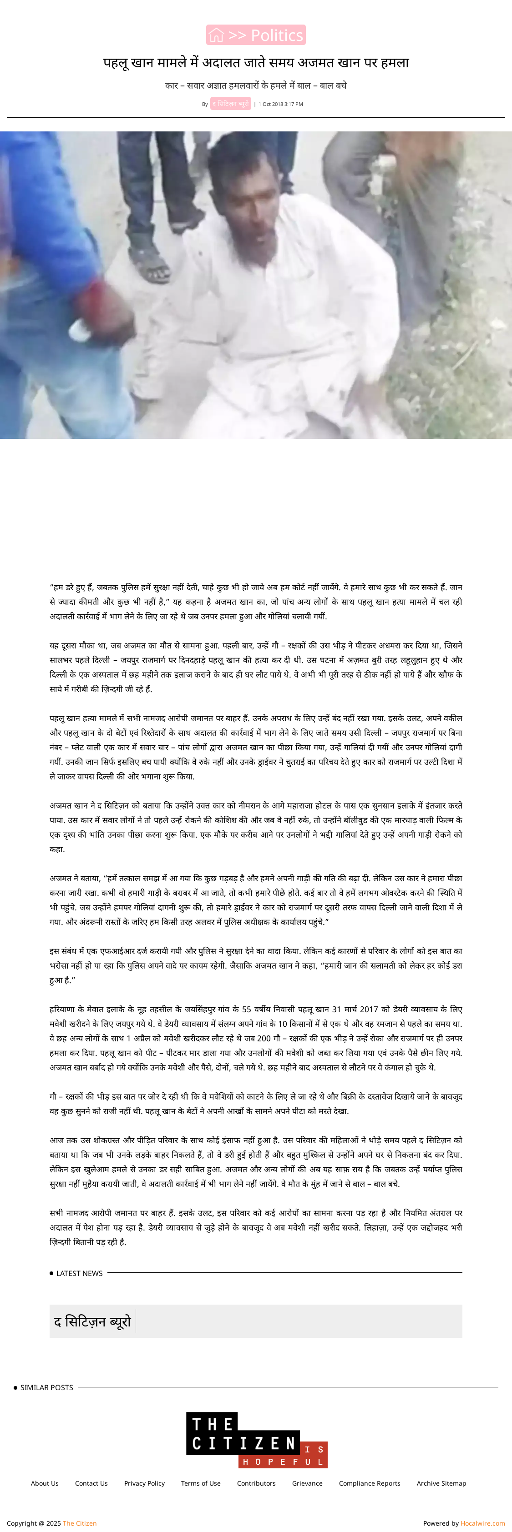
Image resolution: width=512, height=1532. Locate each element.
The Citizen (80, 1523)
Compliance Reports (369, 1483)
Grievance (307, 1483)
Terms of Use (201, 1483)
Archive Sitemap (441, 1483)
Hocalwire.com (483, 1523)
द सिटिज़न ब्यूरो (92, 1321)
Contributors (256, 1483)
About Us (45, 1483)
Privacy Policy (144, 1483)
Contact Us (91, 1483)
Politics (277, 35)
